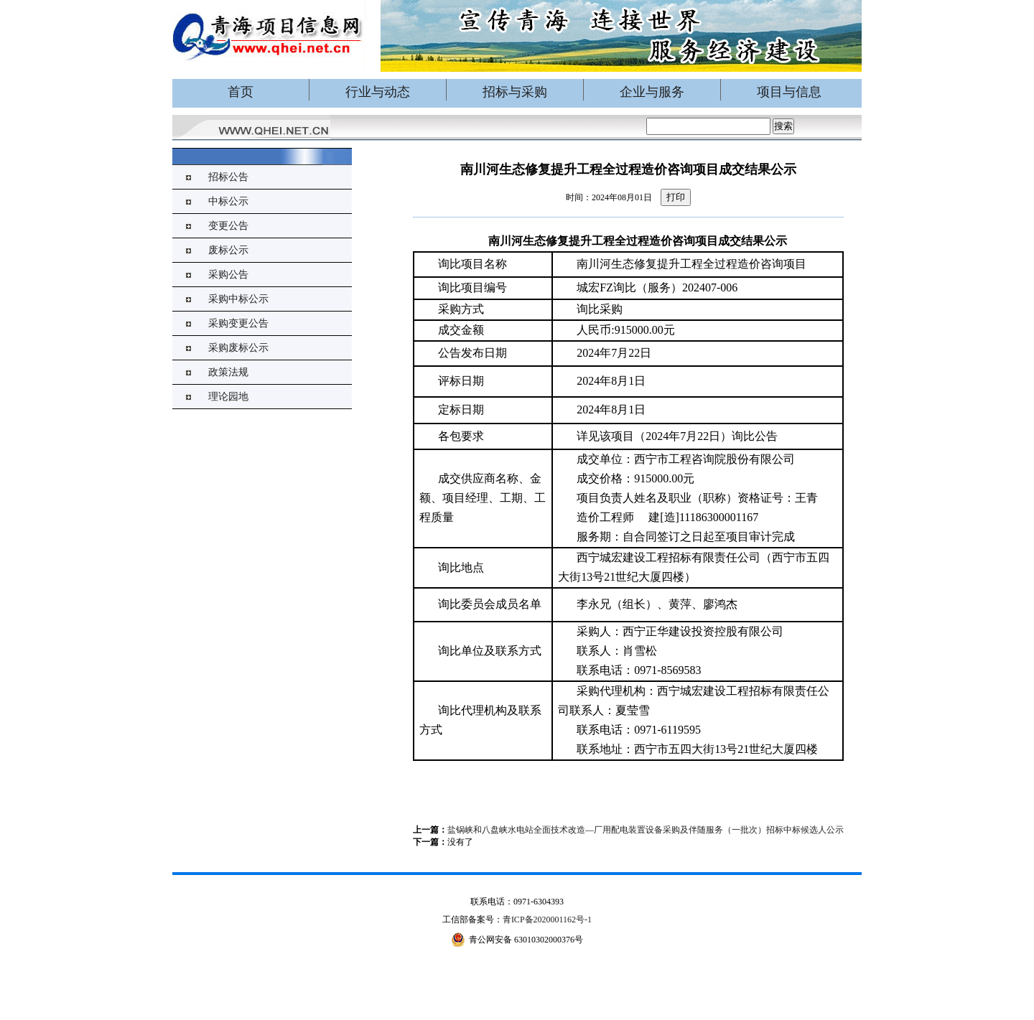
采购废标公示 (238, 347)
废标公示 (228, 250)
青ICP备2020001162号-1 (547, 919)
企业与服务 (652, 92)
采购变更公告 (238, 323)
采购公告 (228, 274)
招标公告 (228, 177)
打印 (675, 197)
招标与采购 (515, 92)
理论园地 (228, 396)
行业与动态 (377, 92)
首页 (240, 92)
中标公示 (228, 201)
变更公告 (228, 225)
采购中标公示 (238, 299)
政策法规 (228, 372)
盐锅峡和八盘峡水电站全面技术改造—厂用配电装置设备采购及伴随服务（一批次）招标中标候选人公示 (645, 830)
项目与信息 (789, 92)
